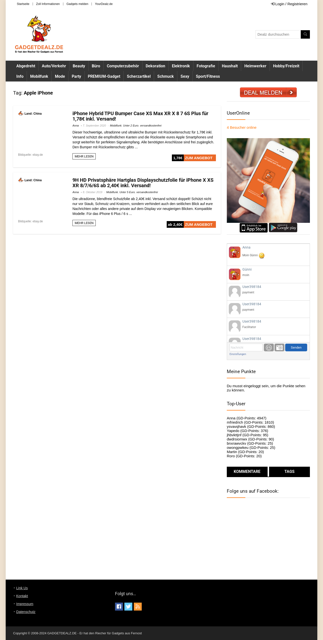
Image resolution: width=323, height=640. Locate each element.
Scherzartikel (139, 76)
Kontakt (22, 596)
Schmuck (165, 76)
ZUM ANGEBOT (198, 158)
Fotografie (206, 66)
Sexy (185, 76)
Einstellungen (238, 354)
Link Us (22, 588)
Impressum (24, 604)
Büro (96, 66)
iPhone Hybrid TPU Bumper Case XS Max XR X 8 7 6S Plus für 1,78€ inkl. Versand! (140, 116)
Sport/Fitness (208, 76)
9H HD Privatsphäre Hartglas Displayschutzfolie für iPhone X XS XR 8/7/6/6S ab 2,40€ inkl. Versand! (142, 182)
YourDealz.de (104, 4)
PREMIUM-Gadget (104, 76)
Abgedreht (25, 66)
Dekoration (155, 66)
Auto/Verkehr (54, 66)
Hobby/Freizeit (286, 66)
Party (76, 76)
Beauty (79, 66)
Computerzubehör (123, 66)
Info (19, 76)
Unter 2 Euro (130, 125)
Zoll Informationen (48, 4)
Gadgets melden (77, 4)
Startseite (23, 4)
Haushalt (230, 66)
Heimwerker (255, 66)
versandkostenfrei (151, 125)
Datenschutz (26, 612)
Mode (60, 76)
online (241, 127)
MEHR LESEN (84, 156)
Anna (75, 125)
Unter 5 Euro (127, 192)
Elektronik (181, 66)
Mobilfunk (39, 76)
